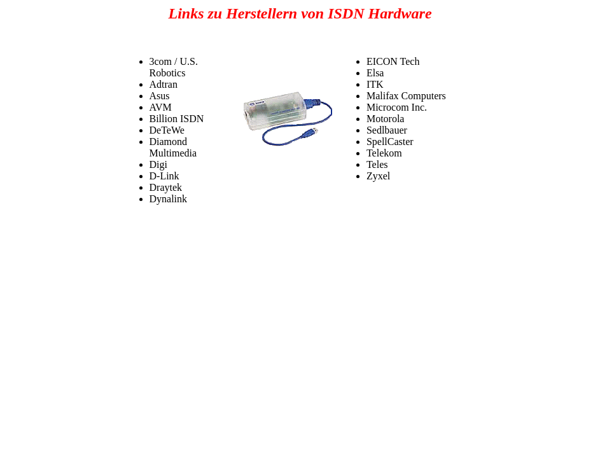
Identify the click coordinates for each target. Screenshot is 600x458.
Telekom (384, 153)
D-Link (164, 175)
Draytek (166, 187)
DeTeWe (167, 130)
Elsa (375, 72)
